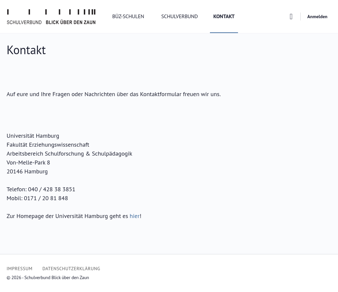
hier (135, 216)
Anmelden (317, 16)
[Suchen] (291, 16)
